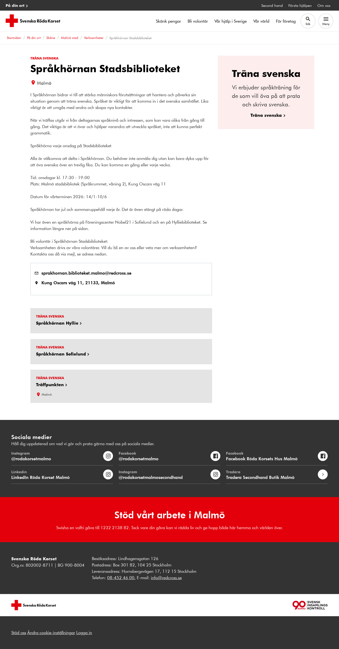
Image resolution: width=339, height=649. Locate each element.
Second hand (272, 5)
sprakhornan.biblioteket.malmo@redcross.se (86, 273)
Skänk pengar (168, 21)
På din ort (15, 5)
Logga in (84, 632)
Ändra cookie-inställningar (51, 632)
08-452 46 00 (120, 577)
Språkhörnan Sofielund (61, 353)
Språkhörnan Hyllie (57, 323)
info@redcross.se (166, 577)
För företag (286, 21)
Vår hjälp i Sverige (230, 21)
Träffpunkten (50, 384)
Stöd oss (18, 632)
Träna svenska (266, 115)
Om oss (324, 5)
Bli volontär (198, 21)
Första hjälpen (300, 5)
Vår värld (261, 21)
